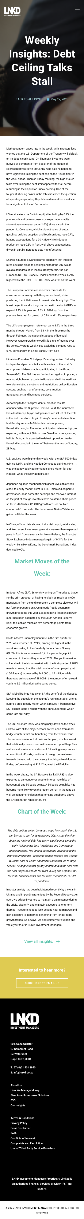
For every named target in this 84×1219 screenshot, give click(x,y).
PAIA (14, 1133)
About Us (16, 1085)
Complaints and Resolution (27, 1143)
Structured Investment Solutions (30, 1095)
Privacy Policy (19, 1123)
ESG (13, 1100)
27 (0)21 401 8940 (24, 1067)
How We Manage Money (25, 1090)
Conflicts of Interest (23, 1138)
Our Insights (18, 1105)
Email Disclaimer (21, 1128)
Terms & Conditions (22, 1118)
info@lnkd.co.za (23, 1073)
